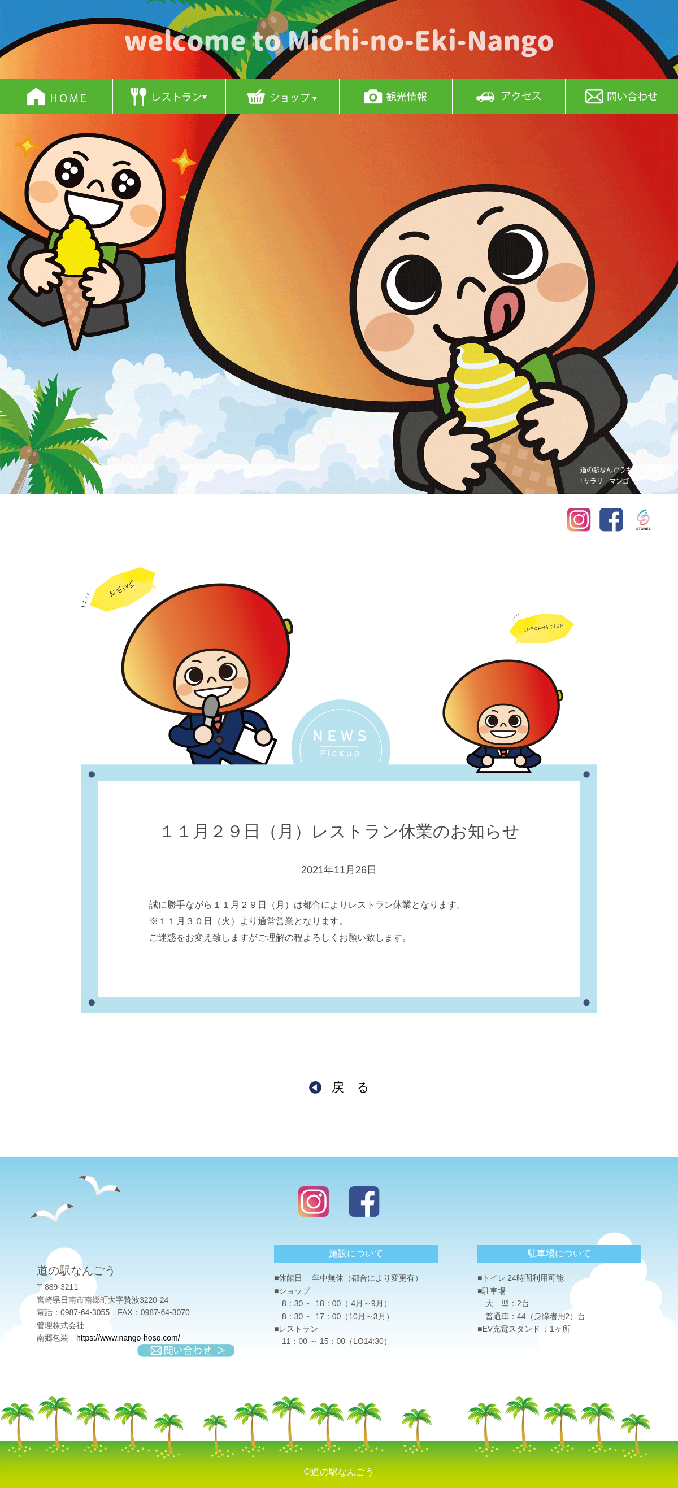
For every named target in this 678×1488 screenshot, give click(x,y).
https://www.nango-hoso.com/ (128, 1337)
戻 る (351, 1087)
